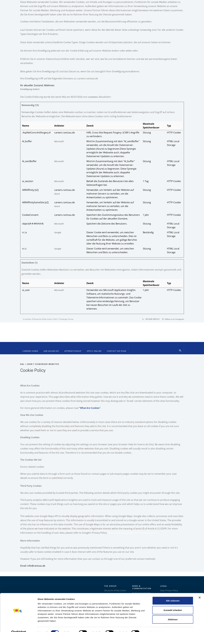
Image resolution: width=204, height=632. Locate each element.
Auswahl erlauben (173, 604)
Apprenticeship (73, 351)
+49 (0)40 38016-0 (150, 319)
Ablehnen (173, 613)
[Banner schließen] (200, 591)
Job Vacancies (51, 351)
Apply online (94, 351)
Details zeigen (152, 626)
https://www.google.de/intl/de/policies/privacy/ (133, 532)
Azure (57, 193)
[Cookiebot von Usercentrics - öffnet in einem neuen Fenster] (18, 626)
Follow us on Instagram (173, 319)
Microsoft (59, 141)
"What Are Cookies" (89, 408)
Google (57, 232)
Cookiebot (93, 97)
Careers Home (30, 351)
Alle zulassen (172, 594)
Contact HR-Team (116, 351)
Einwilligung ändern (30, 89)
